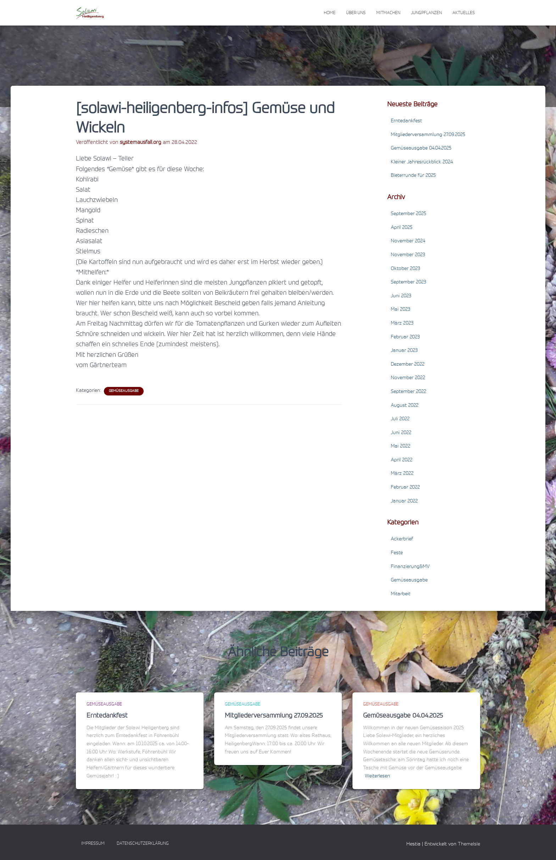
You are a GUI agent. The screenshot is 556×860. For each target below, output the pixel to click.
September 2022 (408, 391)
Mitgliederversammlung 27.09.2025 (428, 135)
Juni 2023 (401, 296)
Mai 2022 (400, 446)
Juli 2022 (400, 419)
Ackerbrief (402, 539)
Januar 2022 (404, 501)
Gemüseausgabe (124, 391)
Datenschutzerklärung (143, 844)
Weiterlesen (377, 776)
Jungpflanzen (426, 13)
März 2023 (402, 323)
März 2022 (402, 473)
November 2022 (408, 378)
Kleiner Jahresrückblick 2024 (422, 162)
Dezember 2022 (407, 364)
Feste (397, 553)
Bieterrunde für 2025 (413, 175)
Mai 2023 (400, 309)
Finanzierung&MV (410, 566)
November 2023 (408, 255)
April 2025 (401, 227)
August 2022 (404, 405)
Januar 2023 (404, 350)
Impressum (93, 844)
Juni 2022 (401, 433)
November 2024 (408, 241)
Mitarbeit (400, 594)
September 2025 (408, 214)
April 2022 (401, 460)
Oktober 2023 (405, 268)
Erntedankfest (406, 121)
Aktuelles (463, 13)
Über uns (356, 13)
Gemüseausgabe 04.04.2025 (421, 148)
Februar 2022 (405, 487)
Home (329, 13)
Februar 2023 (405, 337)
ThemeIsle (469, 844)
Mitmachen (388, 13)
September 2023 (408, 282)
